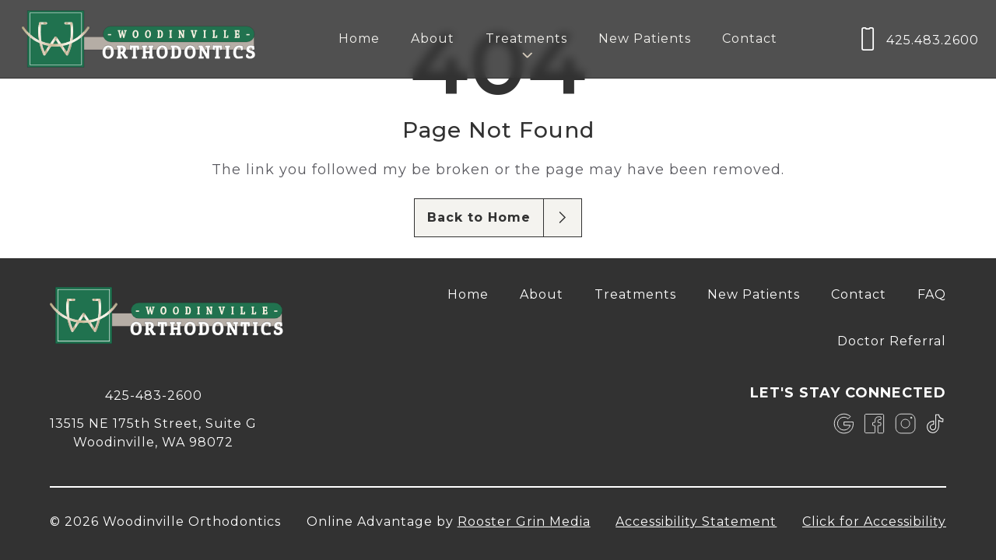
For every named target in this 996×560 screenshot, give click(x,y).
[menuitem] (359, 39)
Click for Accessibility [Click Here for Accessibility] (874, 521)
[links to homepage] (138, 39)
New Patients (644, 38)
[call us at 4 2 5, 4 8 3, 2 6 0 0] (917, 39)
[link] (844, 423)
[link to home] (166, 317)
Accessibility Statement (696, 521)
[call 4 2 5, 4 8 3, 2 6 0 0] (153, 394)
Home (359, 38)
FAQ (931, 294)
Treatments (635, 294)
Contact (749, 38)
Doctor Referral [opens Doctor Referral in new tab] (891, 341)
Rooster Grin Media (524, 521)
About (432, 38)
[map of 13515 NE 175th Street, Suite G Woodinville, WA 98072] (153, 432)
